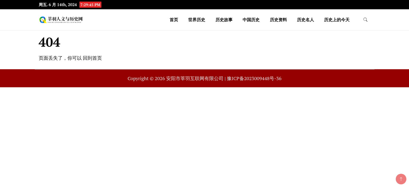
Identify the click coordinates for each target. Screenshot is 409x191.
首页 (174, 20)
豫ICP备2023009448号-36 (254, 78)
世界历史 (196, 20)
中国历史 (251, 20)
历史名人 (305, 20)
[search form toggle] (365, 20)
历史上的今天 (337, 20)
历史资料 (278, 20)
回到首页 (92, 58)
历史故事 (224, 20)
